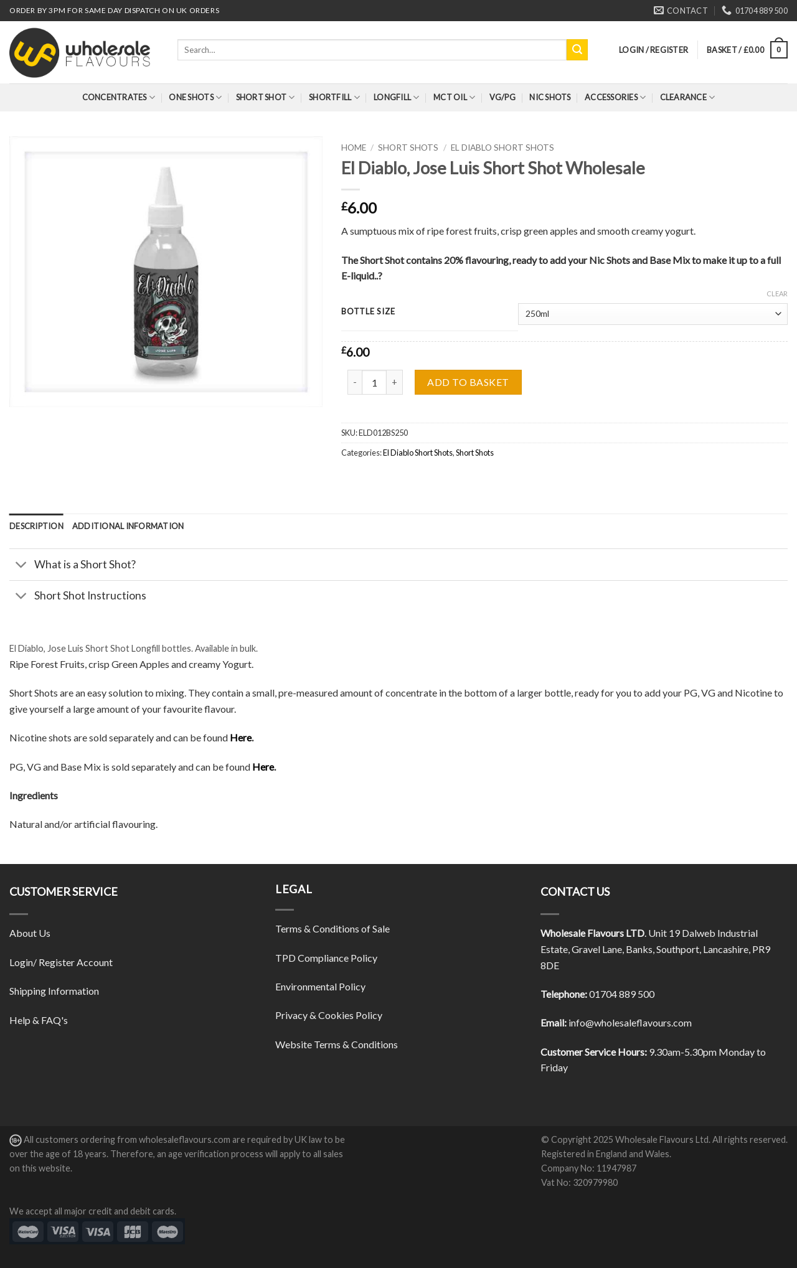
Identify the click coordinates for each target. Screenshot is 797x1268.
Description (36, 526)
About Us (29, 933)
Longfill (397, 97)
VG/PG (502, 97)
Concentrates (119, 97)
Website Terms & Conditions (336, 1044)
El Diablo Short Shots (502, 148)
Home (353, 148)
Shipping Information (54, 991)
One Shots (195, 97)
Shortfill (334, 97)
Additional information (128, 526)
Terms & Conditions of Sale (332, 928)
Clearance (687, 97)
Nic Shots (549, 97)
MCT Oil (454, 97)
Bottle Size (368, 312)
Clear (777, 293)
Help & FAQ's (38, 1020)
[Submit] (577, 49)
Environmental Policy (320, 986)
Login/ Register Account (61, 962)
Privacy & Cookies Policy (328, 1015)
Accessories (615, 97)
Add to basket (468, 382)
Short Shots (408, 148)
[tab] (36, 526)
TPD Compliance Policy (326, 958)
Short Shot (265, 97)
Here (241, 737)
